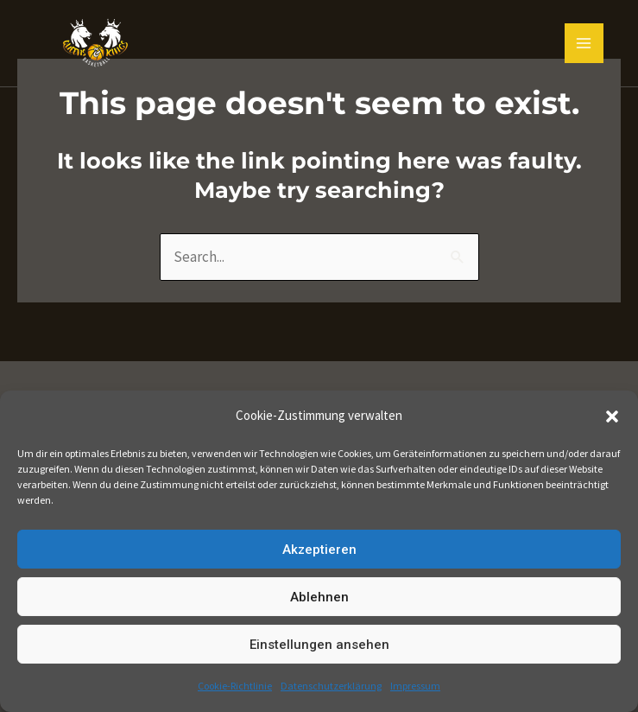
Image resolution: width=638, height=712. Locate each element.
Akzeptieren (319, 549)
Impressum (415, 685)
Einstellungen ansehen (319, 644)
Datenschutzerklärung (331, 685)
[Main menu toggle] (584, 43)
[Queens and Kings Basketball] (95, 43)
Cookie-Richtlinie (235, 685)
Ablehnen (319, 597)
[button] (612, 416)
